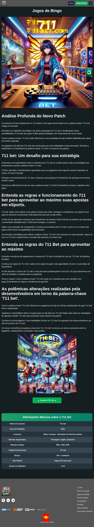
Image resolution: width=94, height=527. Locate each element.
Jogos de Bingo (82, 508)
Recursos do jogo (83, 491)
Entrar (71, 3)
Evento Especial (82, 498)
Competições (81, 501)
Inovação (80, 504)
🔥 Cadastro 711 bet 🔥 (47, 400)
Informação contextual (84, 511)
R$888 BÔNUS (81, 3)
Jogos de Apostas (83, 494)
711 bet (79, 487)
